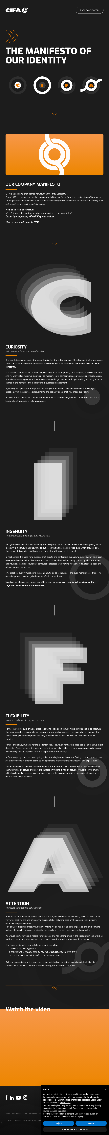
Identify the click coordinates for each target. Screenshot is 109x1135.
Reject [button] (59, 1123)
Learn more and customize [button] (74, 1129)
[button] (105, 1089)
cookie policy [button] (65, 1102)
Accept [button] (91, 1123)
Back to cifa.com (89, 10)
